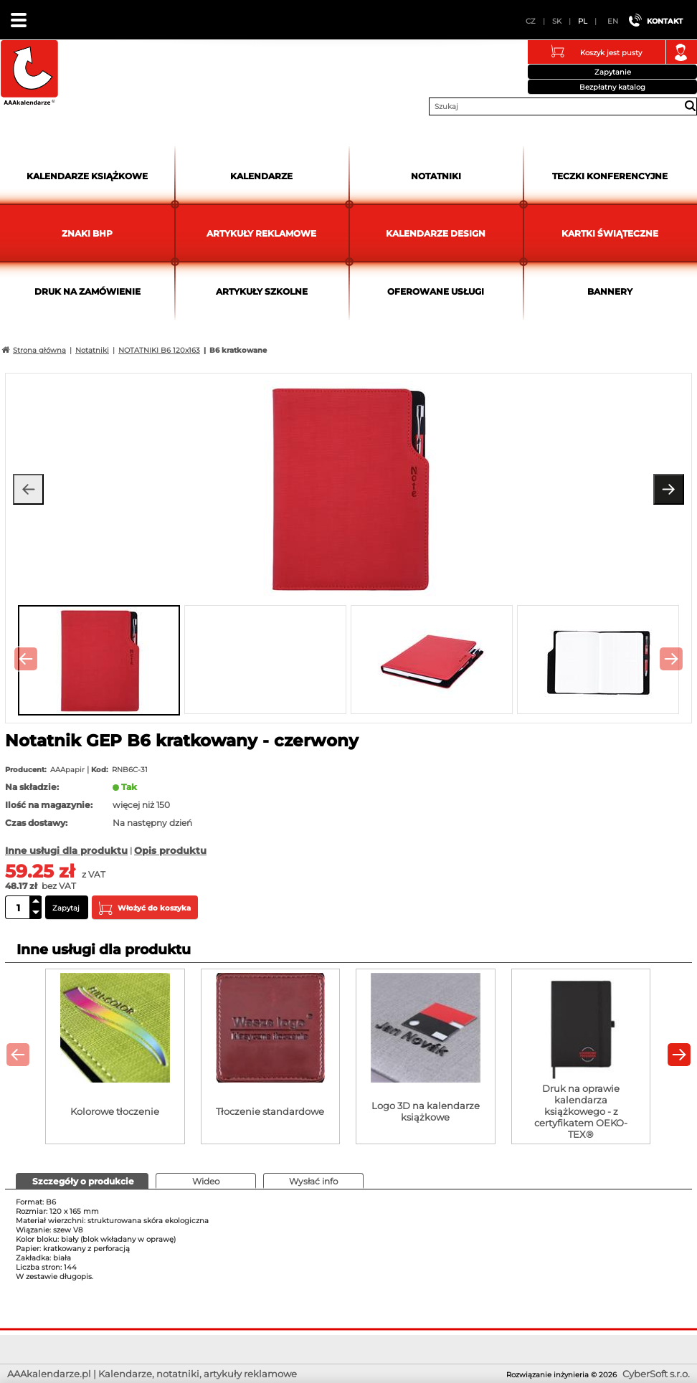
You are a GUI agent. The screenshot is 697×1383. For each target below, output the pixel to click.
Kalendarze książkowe (87, 176)
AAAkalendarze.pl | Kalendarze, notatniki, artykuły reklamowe (29, 74)
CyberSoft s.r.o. (656, 1373)
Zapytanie (612, 72)
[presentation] (26, 659)
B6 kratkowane (238, 350)
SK (556, 21)
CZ (531, 21)
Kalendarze (261, 176)
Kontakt (665, 21)
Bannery (609, 291)
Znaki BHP (87, 233)
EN (612, 21)
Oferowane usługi (435, 291)
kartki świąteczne (609, 233)
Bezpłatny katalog (612, 87)
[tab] (82, 1181)
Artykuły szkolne (262, 291)
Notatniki (436, 176)
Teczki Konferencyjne (610, 176)
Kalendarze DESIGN (435, 233)
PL (582, 21)
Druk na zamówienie (87, 291)
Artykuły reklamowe (261, 233)
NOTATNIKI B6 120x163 (159, 350)
